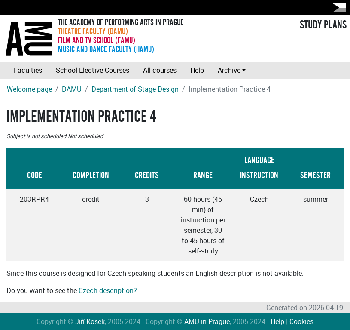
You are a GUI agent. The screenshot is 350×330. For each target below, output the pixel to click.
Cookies (301, 321)
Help (197, 70)
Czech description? (108, 290)
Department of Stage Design (135, 89)
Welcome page (29, 89)
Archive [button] (229, 70)
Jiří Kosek (90, 321)
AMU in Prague (207, 321)
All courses (160, 70)
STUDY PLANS (323, 25)
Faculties (28, 70)
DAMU (72, 89)
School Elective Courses (92, 70)
